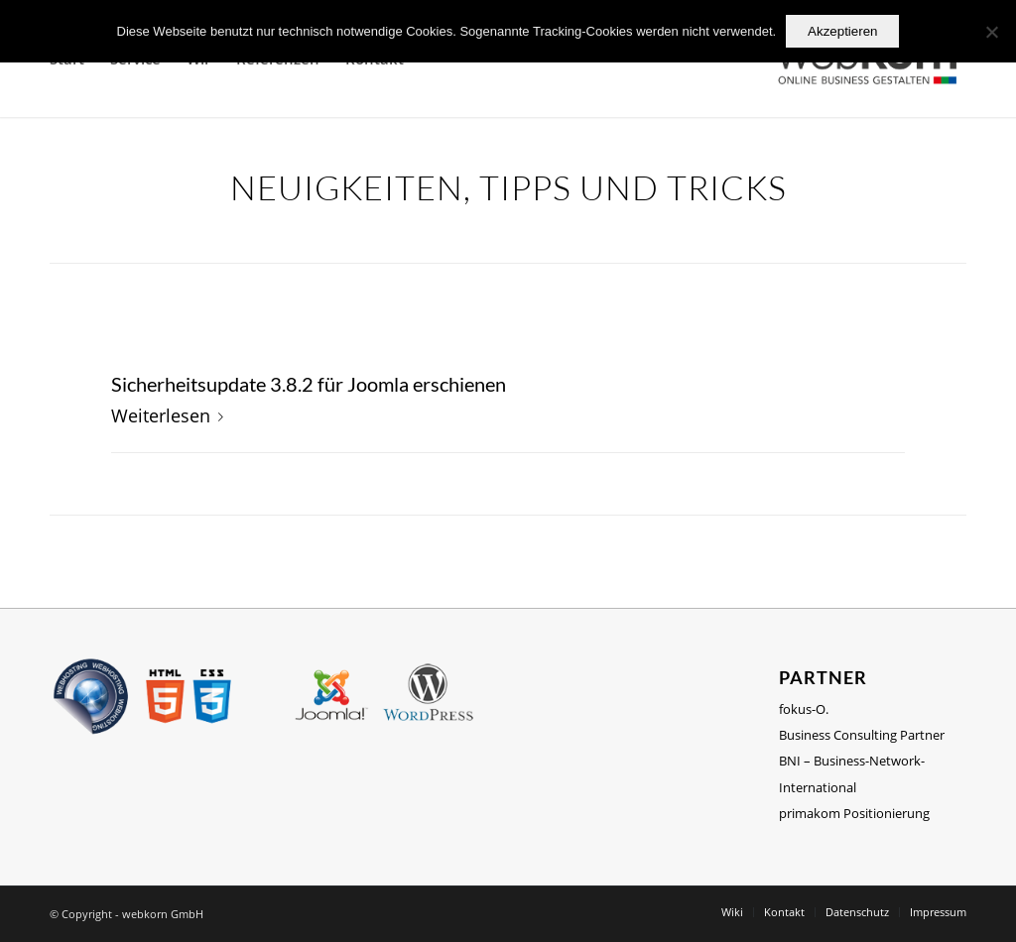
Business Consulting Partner (862, 735)
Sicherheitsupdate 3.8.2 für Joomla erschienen (308, 384)
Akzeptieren (842, 31)
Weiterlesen (171, 415)
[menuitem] (732, 912)
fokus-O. (803, 709)
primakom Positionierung (854, 813)
